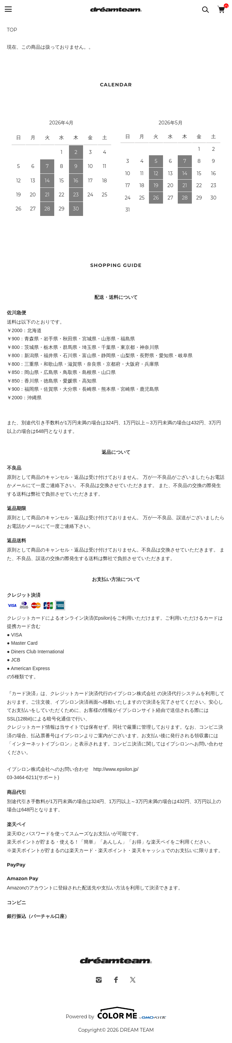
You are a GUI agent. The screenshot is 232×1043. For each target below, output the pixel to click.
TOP (12, 30)
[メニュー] (7, 9)
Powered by (116, 1013)
